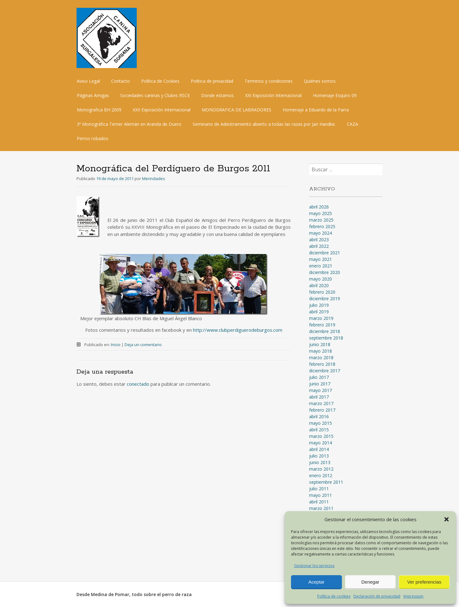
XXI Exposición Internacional (273, 95)
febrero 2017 (322, 410)
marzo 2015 (321, 436)
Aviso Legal (88, 81)
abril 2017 (319, 397)
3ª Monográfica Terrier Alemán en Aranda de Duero (129, 124)
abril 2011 (319, 502)
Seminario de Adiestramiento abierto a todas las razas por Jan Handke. (264, 124)
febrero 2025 (322, 226)
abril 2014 (319, 449)
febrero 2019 (322, 325)
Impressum (413, 596)
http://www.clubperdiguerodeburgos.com (237, 330)
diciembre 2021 (324, 253)
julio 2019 (319, 305)
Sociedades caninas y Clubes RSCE (155, 95)
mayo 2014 (320, 443)
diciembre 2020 (324, 272)
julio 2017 (319, 377)
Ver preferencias (424, 582)
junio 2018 (319, 344)
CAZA (352, 124)
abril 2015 (319, 430)
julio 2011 (319, 489)
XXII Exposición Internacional (161, 110)
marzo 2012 (321, 469)
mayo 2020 (320, 279)
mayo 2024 (320, 233)
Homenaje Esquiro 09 (335, 95)
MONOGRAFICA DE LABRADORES (236, 110)
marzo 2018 (321, 357)
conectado (138, 384)
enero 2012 (320, 475)
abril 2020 (319, 285)
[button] (446, 519)
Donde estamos (217, 95)
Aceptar (316, 582)
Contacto (120, 81)
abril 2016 (319, 416)
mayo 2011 (320, 495)
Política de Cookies (160, 81)
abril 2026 (319, 207)
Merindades (153, 178)
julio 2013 (319, 456)
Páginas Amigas (93, 95)
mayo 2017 (320, 390)
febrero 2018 (322, 364)
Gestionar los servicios (314, 565)
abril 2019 (319, 312)
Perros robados (92, 138)
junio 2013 (319, 462)
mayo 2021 (320, 259)
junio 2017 (319, 384)
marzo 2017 (321, 403)
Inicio (116, 344)
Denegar (370, 582)
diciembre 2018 (324, 331)
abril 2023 (319, 239)
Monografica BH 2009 (99, 110)
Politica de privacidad (212, 81)
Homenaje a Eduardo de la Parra (316, 110)
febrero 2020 (322, 292)
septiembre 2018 (326, 338)
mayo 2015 (320, 423)
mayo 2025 (320, 213)
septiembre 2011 (326, 482)
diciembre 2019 (324, 298)
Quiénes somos (320, 81)
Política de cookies (333, 596)
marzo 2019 (321, 318)
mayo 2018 (320, 351)
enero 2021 (320, 266)
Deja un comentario (143, 344)
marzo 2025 (321, 220)
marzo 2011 (321, 508)
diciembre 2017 (324, 371)
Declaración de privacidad (376, 596)
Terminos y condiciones (268, 81)
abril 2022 (319, 246)
